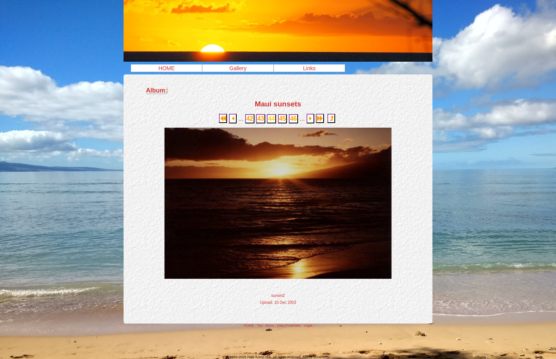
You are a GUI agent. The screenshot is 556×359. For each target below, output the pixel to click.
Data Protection (289, 325)
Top (260, 325)
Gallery (237, 68)
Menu (269, 325)
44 (271, 118)
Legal (308, 325)
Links (309, 68)
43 (260, 118)
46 (293, 118)
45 (282, 118)
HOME (166, 68)
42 (249, 118)
